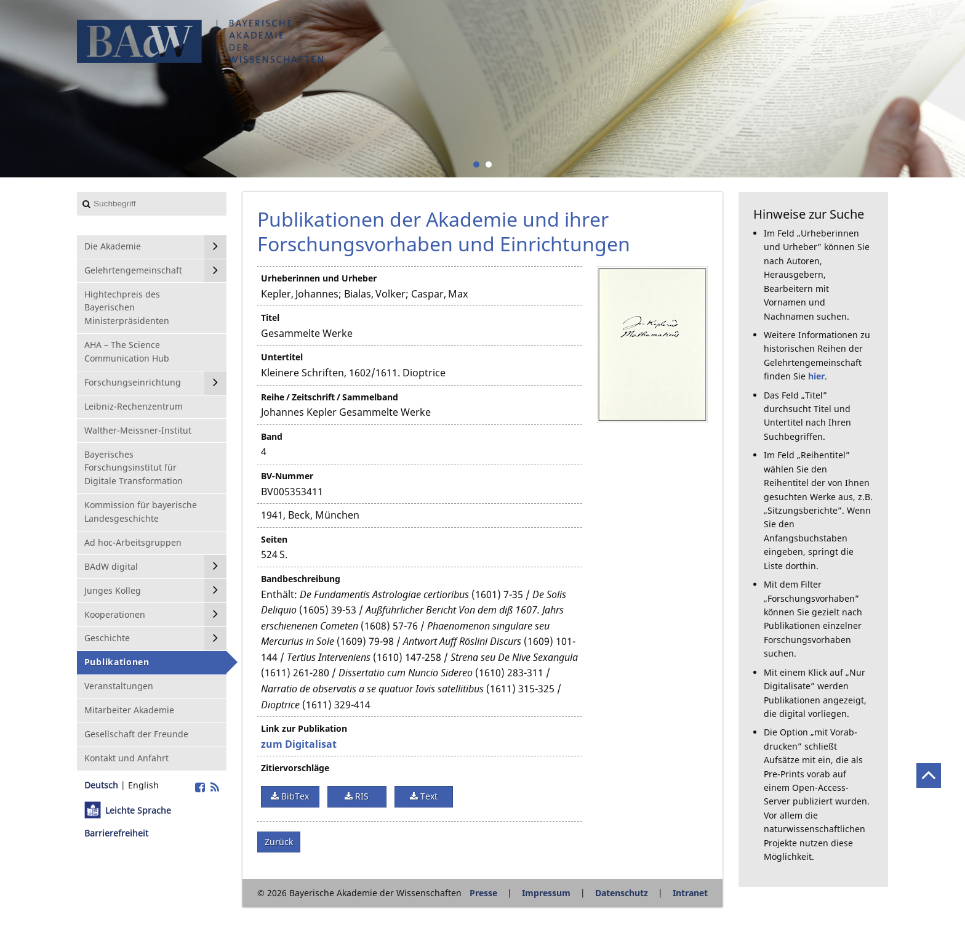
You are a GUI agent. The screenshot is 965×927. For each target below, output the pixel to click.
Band (271, 436)
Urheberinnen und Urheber (319, 278)
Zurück (279, 842)
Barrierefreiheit (116, 833)
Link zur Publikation (304, 728)
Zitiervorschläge (295, 768)
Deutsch (101, 785)
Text (428, 796)
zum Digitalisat (299, 744)
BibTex (294, 796)
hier (816, 376)
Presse (483, 893)
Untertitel (282, 357)
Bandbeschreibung (300, 579)
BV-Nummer (287, 476)
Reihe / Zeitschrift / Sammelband (329, 397)
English (143, 785)
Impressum (546, 893)
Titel (270, 317)
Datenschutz (621, 893)
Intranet (690, 893)
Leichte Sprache (138, 810)
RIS (361, 796)
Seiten (274, 539)
